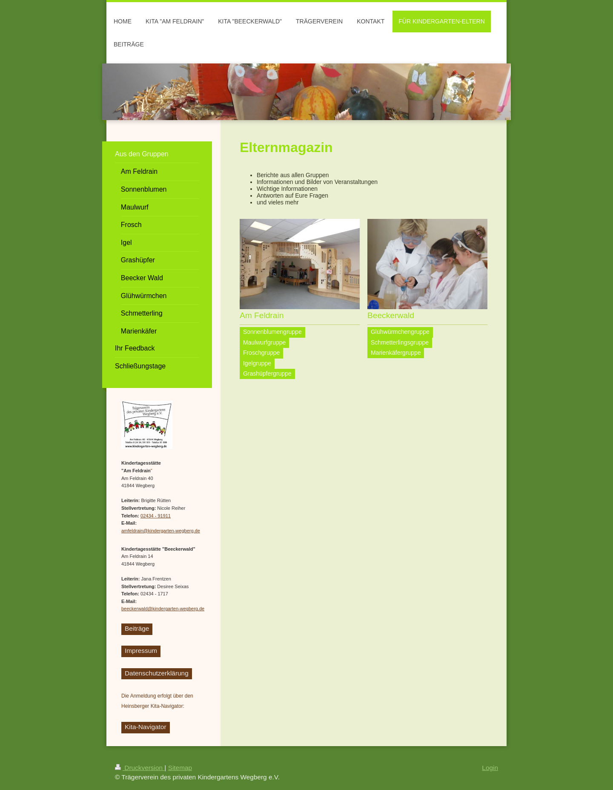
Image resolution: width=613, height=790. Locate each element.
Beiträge (137, 628)
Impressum (141, 650)
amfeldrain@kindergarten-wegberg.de (160, 530)
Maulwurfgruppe (264, 342)
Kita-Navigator (145, 726)
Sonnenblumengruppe (272, 331)
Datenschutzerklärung (157, 673)
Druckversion (139, 767)
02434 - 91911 (155, 515)
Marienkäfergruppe (396, 352)
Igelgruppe (257, 363)
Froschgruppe (261, 352)
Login (490, 767)
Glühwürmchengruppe (400, 331)
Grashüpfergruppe (267, 373)
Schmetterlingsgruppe (400, 342)
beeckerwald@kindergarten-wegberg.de (162, 608)
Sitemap (180, 767)
